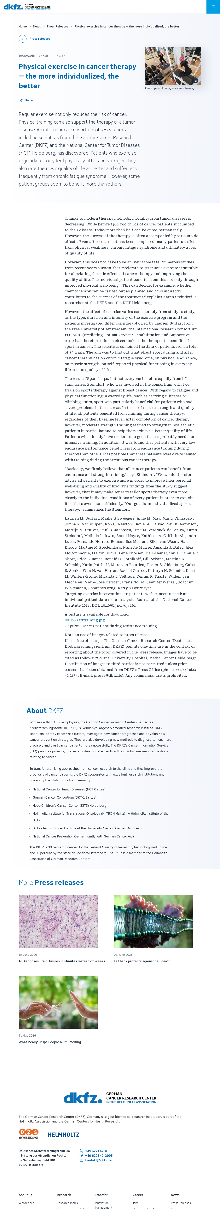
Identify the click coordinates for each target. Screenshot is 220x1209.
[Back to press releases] (34, 39)
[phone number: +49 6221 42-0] (96, 1151)
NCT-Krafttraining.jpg (85, 620)
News (175, 1194)
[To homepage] (27, 7)
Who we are (26, 1203)
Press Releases (181, 1203)
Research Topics (67, 1203)
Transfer (101, 1194)
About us (25, 1194)
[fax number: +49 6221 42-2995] (96, 1155)
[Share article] (26, 100)
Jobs (135, 1203)
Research (64, 1194)
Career (138, 1194)
